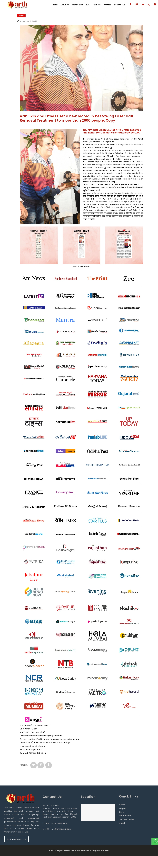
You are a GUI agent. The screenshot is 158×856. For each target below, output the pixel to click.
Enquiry (122, 808)
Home (122, 804)
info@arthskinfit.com (61, 829)
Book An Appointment (16, 839)
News (21, 16)
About (122, 823)
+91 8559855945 (59, 823)
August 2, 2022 (28, 21)
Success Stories (126, 819)
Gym (121, 812)
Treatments (125, 815)
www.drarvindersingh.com (32, 746)
